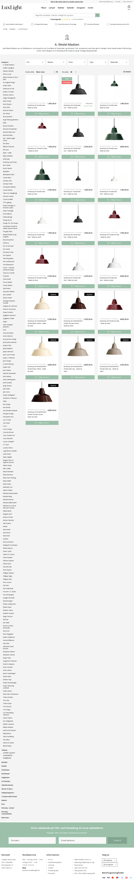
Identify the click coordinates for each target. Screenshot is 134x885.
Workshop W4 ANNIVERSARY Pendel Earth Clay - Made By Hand (73, 369)
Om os (49, 860)
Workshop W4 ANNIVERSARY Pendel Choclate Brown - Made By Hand (37, 414)
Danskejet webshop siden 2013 (119, 24)
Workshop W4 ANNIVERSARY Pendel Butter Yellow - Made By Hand (37, 369)
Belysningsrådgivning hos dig (83, 862)
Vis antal (65, 72)
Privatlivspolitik (52, 871)
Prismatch (50, 873)
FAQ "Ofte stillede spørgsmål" (84, 873)
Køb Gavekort (127, 2)
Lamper (52, 8)
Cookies (49, 868)
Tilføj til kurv (42, 114)
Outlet (90, 8)
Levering (50, 865)
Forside (5, 29)
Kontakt (117, 2)
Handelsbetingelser (54, 862)
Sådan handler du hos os (82, 860)
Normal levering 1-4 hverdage (67, 24)
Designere (81, 8)
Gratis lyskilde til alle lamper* (14, 24)
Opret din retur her (80, 868)
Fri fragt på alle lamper (41, 24)
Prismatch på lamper (93, 24)
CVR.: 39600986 (6, 862)
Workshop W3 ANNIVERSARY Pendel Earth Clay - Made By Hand (109, 369)
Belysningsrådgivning (105, 2)
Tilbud (43, 8)
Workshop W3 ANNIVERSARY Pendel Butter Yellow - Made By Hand (37, 323)
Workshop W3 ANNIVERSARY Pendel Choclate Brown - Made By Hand (73, 323)
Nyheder (70, 8)
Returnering (78, 865)
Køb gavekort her (79, 871)
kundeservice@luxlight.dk (31, 870)
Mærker (61, 8)
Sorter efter (29, 72)
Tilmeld (117, 840)
